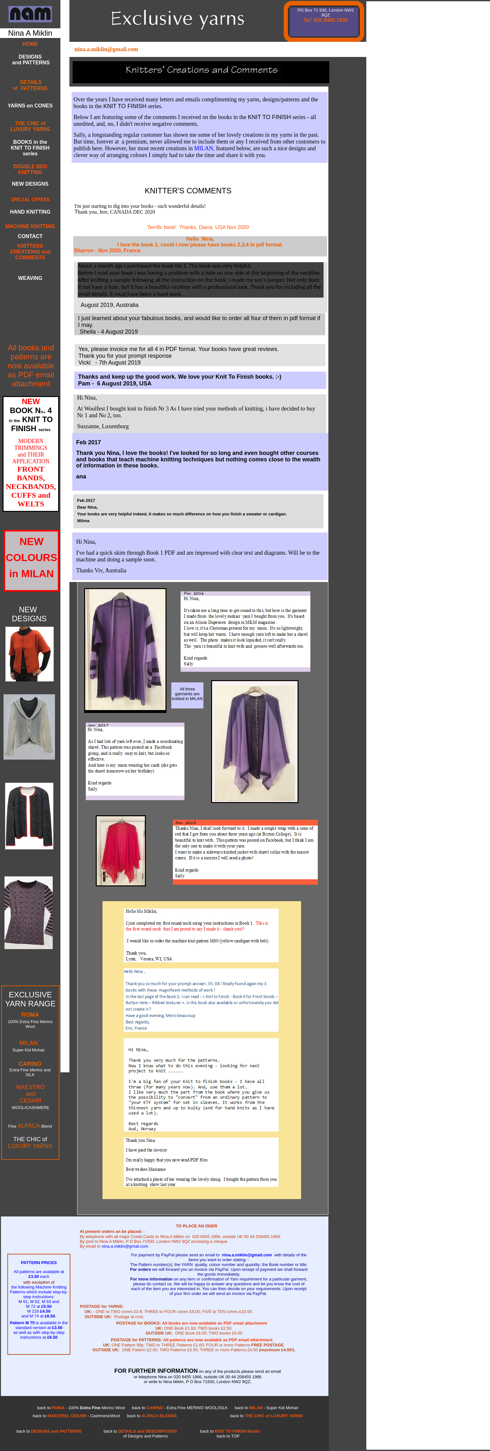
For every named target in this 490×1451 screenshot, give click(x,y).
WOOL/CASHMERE (30, 1107)
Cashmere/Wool (104, 1415)
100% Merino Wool (96, 1407)
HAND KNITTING (30, 212)
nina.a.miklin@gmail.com (106, 49)
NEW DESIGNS (30, 184)
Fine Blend (30, 1126)
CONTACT (30, 236)
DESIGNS (29, 618)
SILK (29, 1074)
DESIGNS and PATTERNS (30, 59)
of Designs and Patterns (145, 1436)
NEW (28, 609)
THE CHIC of (30, 1139)
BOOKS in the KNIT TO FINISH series (30, 147)
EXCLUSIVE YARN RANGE (30, 999)
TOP (224, 1436)
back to (110, 1431)
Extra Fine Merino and (30, 1069)
